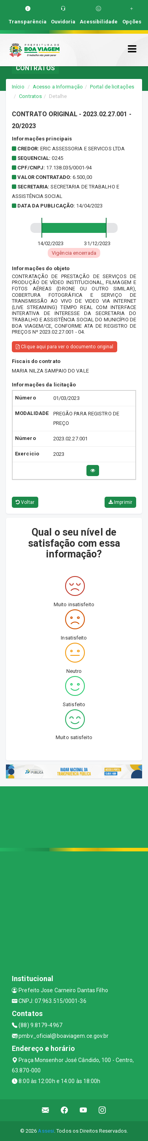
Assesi (46, 1131)
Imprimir (120, 502)
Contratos (30, 96)
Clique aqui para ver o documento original (64, 347)
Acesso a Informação (58, 87)
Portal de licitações (112, 87)
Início (18, 87)
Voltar (25, 502)
